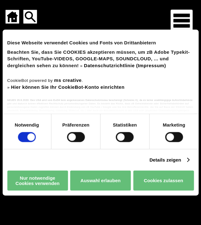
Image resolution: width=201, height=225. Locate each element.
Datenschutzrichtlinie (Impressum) (125, 65)
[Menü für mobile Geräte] (181, 20)
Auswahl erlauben (100, 180)
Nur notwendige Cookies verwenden (38, 180)
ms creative (68, 79)
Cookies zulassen (163, 180)
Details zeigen (165, 159)
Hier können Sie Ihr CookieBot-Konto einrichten (67, 87)
